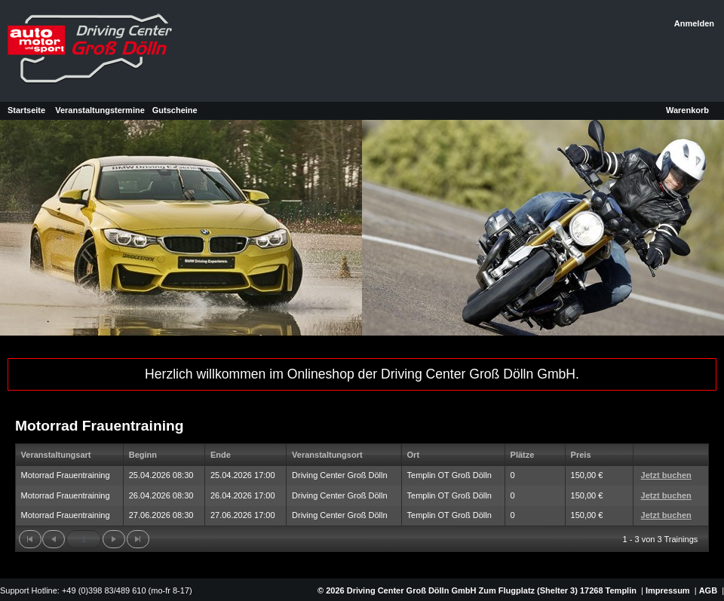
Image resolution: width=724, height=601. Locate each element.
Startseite (26, 110)
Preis (581, 454)
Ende (220, 454)
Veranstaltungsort (327, 454)
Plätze (523, 454)
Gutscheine (175, 110)
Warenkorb (687, 110)
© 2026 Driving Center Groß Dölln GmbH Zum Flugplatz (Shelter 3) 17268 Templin (476, 590)
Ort (413, 454)
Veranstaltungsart (56, 454)
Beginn (143, 454)
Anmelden (694, 23)
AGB (708, 590)
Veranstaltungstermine (100, 110)
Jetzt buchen (666, 475)
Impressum (668, 590)
